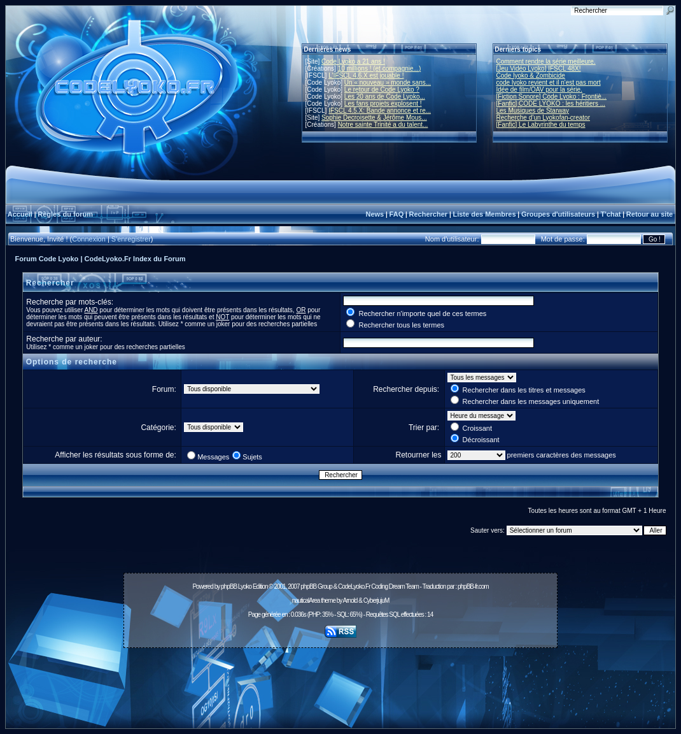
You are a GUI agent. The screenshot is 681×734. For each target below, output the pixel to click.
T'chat (611, 214)
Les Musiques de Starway (533, 110)
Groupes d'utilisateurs (558, 214)
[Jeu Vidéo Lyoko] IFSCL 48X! (538, 68)
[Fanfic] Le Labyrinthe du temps (541, 124)
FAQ (397, 214)
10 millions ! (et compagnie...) (379, 68)
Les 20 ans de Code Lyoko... (384, 96)
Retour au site (649, 214)
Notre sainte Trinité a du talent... (383, 124)
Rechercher (428, 214)
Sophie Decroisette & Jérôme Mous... (374, 117)
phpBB (229, 586)
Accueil (20, 214)
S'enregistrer (131, 239)
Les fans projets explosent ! (383, 103)
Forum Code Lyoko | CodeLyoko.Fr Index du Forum (100, 259)
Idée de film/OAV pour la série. (539, 89)
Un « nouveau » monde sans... (387, 82)
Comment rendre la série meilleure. (546, 61)
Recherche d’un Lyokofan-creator (543, 117)
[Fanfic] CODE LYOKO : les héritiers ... (551, 103)
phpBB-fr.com (473, 586)
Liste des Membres (484, 214)
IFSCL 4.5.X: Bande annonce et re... (379, 110)
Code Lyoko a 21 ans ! (353, 61)
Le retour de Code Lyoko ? (381, 89)
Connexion (89, 239)
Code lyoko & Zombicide (530, 75)
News (374, 214)
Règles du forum (65, 214)
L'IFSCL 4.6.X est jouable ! (366, 75)
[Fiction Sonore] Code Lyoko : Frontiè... (551, 96)
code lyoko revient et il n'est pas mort (548, 82)
